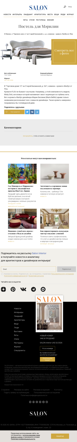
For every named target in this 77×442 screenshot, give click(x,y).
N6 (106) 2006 (8, 80)
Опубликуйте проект (47, 359)
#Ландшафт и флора (14, 203)
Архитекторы (40, 14)
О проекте (5, 390)
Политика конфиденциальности (34, 395)
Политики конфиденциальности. (23, 439)
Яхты (25, 20)
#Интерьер (43, 244)
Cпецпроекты (19, 350)
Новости (7, 14)
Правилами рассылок (36, 276)
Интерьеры (17, 14)
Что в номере (47, 348)
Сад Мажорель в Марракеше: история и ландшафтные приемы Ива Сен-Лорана (20, 188)
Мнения (50, 20)
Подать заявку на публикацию (16, 392)
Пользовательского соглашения (62, 274)
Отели (31, 20)
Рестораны (41, 20)
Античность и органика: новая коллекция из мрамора (53, 187)
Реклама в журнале (41, 390)
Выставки (18, 331)
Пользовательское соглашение (47, 392)
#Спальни (51, 244)
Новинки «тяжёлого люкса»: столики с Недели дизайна (20, 232)
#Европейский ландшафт (16, 206)
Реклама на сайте (21, 390)
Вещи (56, 14)
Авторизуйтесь (28, 136)
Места (50, 14)
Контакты (58, 390)
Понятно (60, 436)
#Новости (43, 196)
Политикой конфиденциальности (15, 276)
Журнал (70, 14)
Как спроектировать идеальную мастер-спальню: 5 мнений (54, 232)
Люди (62, 14)
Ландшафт (28, 14)
